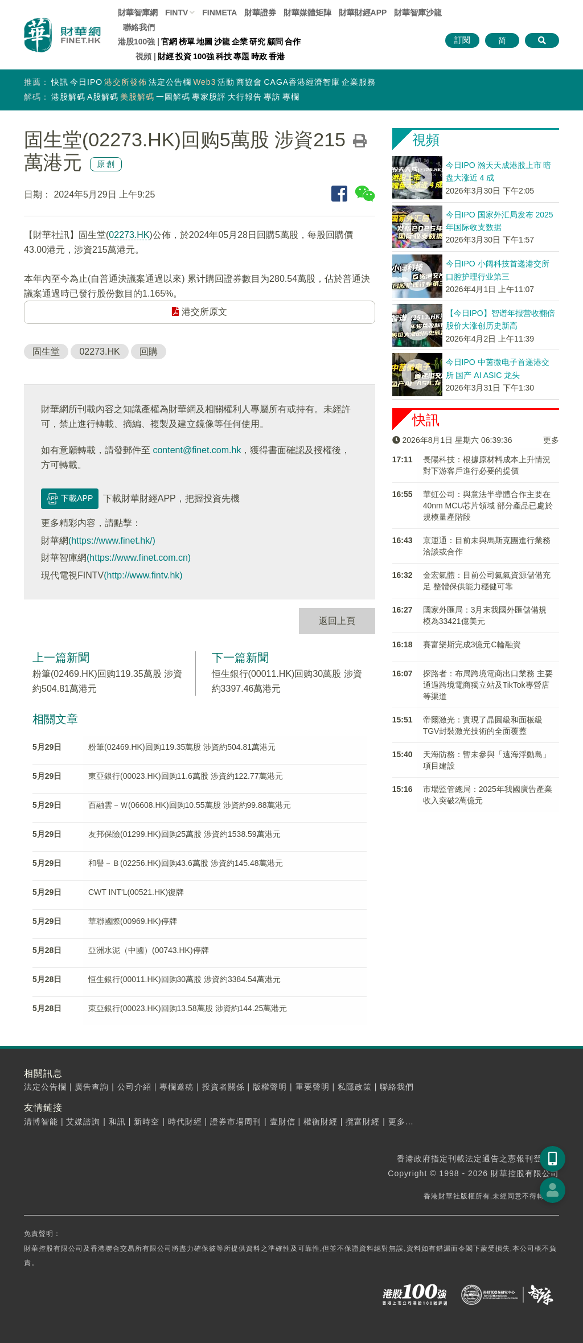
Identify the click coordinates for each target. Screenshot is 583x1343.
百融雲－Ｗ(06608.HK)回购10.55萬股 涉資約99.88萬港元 (189, 805)
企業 (240, 41)
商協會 (249, 82)
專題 (241, 56)
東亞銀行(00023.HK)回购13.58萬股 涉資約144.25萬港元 (187, 1008)
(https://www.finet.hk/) (111, 540)
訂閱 (462, 39)
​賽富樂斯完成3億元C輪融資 (472, 644)
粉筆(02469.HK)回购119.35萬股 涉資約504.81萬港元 (182, 746)
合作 (293, 41)
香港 (277, 56)
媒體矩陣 (307, 12)
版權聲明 (270, 1086)
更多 (551, 440)
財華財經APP (363, 12)
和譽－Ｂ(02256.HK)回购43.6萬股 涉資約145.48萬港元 (185, 863)
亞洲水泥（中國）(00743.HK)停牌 (148, 950)
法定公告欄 (170, 82)
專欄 (290, 96)
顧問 (275, 41)
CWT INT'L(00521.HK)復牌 (136, 892)
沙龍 (222, 41)
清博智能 (41, 1121)
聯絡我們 (139, 27)
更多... (401, 1121)
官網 (169, 41)
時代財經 (185, 1121)
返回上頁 (337, 621)
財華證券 (260, 12)
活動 (226, 82)
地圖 (204, 41)
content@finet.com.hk (197, 450)
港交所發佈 (125, 82)
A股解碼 (102, 96)
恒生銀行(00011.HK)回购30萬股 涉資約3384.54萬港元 (184, 979)
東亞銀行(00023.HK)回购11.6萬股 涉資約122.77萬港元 (185, 776)
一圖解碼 (173, 96)
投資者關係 (223, 1086)
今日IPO (86, 82)
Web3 (204, 82)
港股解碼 (68, 96)
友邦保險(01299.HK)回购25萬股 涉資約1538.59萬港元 (184, 834)
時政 (259, 56)
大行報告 (245, 96)
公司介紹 (134, 1086)
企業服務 (359, 82)
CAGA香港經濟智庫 (302, 82)
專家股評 (209, 96)
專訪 (272, 96)
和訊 (117, 1121)
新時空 (146, 1121)
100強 (203, 56)
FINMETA (219, 12)
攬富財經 (363, 1121)
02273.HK (129, 235)
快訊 (59, 82)
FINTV (176, 12)
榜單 (187, 41)
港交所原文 (199, 312)
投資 (183, 56)
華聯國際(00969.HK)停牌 (132, 921)
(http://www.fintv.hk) (143, 575)
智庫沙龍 (418, 12)
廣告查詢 (92, 1086)
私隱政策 (355, 1086)
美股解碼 (137, 96)
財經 (166, 56)
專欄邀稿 (176, 1086)
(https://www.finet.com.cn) (139, 557)
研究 (257, 41)
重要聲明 (312, 1086)
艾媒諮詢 (83, 1121)
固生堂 (46, 351)
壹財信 (282, 1121)
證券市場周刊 (235, 1121)
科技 (224, 56)
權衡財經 (320, 1121)
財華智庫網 (138, 12)
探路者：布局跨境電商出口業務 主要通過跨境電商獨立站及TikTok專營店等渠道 (488, 685)
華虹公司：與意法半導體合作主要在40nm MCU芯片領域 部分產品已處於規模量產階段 (488, 505)
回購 (148, 351)
